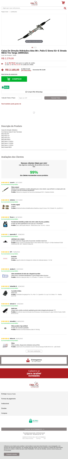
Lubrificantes (14, 11)
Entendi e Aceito (11, 454)
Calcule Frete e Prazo (8, 98)
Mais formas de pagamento (9, 74)
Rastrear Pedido (11, 394)
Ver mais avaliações (34, 351)
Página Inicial (4, 11)
